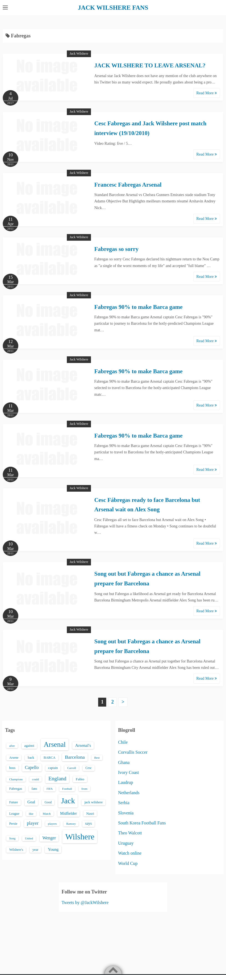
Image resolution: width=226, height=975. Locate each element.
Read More (206, 93)
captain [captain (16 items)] (53, 768)
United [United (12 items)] (29, 838)
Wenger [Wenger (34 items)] (49, 837)
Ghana (124, 762)
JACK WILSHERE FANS (113, 7)
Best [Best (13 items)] (97, 757)
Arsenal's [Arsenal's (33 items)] (83, 745)
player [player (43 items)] (33, 823)
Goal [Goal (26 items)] (31, 802)
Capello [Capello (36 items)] (32, 767)
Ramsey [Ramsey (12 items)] (71, 823)
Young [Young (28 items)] (53, 849)
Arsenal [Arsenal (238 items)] (55, 744)
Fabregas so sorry (116, 248)
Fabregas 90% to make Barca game (138, 306)
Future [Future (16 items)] (13, 802)
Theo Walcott (130, 833)
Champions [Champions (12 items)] (16, 779)
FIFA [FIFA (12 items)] (50, 788)
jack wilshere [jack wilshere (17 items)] (93, 802)
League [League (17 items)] (14, 813)
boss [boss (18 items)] (12, 768)
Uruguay (126, 843)
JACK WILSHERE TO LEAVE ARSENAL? (149, 65)
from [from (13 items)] (85, 788)
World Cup (128, 863)
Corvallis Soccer (133, 752)
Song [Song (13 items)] (12, 838)
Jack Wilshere (79, 53)
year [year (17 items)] (35, 850)
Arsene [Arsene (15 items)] (13, 757)
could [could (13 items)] (35, 779)
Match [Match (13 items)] (46, 813)
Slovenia (126, 812)
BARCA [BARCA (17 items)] (49, 757)
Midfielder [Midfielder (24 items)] (68, 813)
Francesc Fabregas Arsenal (127, 184)
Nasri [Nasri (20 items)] (90, 813)
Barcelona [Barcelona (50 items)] (75, 757)
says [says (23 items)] (88, 823)
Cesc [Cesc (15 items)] (88, 768)
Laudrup (125, 782)
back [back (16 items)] (31, 757)
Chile (123, 742)
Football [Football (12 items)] (67, 788)
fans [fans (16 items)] (34, 788)
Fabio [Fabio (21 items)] (80, 779)
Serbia (123, 802)
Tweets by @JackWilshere (85, 902)
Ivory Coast (128, 772)
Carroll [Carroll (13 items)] (71, 768)
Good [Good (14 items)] (48, 802)
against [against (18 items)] (29, 745)
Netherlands (128, 792)
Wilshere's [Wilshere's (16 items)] (16, 850)
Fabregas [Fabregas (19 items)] (15, 788)
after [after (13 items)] (12, 745)
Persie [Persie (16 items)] (13, 823)
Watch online (129, 853)
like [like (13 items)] (31, 813)
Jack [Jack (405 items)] (68, 800)
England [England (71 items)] (57, 778)
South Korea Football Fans (142, 822)
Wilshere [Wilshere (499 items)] (79, 836)
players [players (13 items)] (52, 823)
